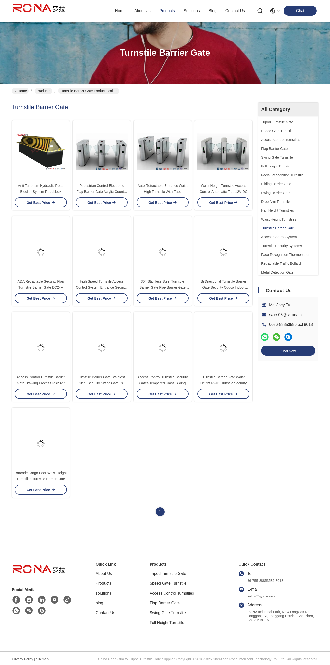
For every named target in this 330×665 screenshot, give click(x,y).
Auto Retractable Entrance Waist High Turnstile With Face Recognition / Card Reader (163, 191)
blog (213, 11)
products (167, 11)
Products (43, 91)
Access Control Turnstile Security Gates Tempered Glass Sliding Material (162, 383)
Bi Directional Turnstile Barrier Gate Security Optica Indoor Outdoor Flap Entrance (223, 287)
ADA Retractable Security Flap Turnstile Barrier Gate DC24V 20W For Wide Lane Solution (40, 287)
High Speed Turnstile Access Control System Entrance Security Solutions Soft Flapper (101, 287)
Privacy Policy (22, 659)
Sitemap (42, 659)
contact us (235, 11)
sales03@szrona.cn (286, 315)
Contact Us (105, 613)
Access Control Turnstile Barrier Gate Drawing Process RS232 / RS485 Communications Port (41, 383)
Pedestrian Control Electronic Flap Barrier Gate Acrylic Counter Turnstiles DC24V (101, 191)
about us (142, 11)
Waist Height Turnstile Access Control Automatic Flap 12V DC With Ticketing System (224, 191)
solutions (192, 11)
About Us (104, 573)
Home (120, 11)
